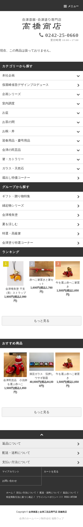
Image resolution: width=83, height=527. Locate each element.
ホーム (9, 492)
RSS (66, 497)
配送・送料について (50, 492)
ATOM (74, 497)
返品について (69, 492)
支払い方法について (26, 492)
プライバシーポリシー (47, 497)
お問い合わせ (9, 480)
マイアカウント (10, 471)
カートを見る (51, 471)
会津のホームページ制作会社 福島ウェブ (41, 518)
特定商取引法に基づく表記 (19, 497)
